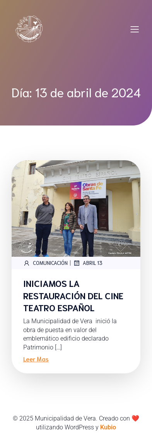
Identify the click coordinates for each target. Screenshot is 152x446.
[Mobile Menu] (134, 29)
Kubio (108, 427)
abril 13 (87, 263)
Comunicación (45, 263)
